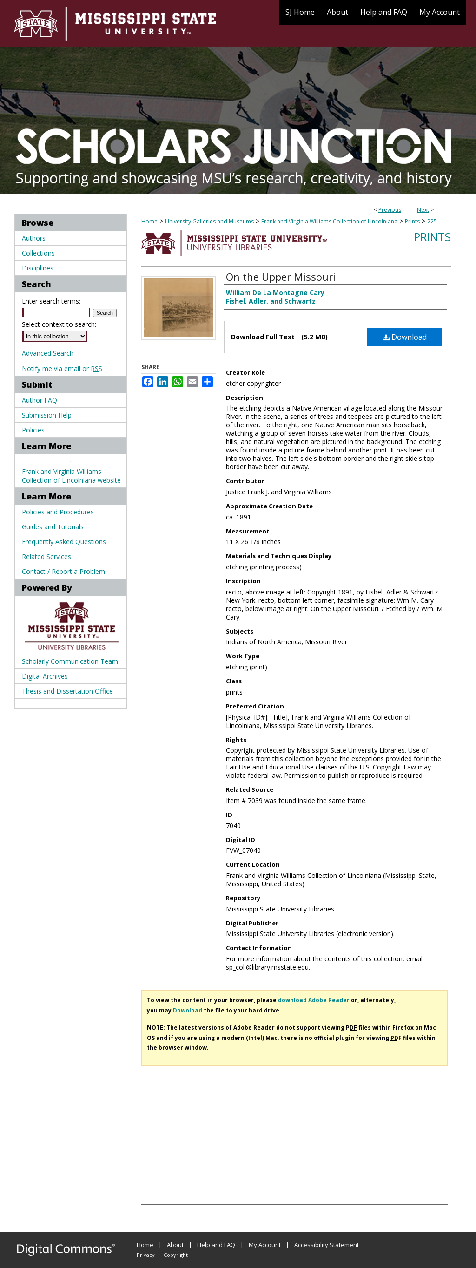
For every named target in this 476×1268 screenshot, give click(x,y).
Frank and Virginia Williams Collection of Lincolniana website (71, 476)
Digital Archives (45, 676)
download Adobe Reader (314, 1000)
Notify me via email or (62, 368)
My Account (265, 1245)
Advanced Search (47, 353)
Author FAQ (39, 400)
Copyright (176, 1254)
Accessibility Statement (326, 1245)
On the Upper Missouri (281, 276)
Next (423, 210)
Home (149, 221)
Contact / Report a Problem (63, 571)
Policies (33, 429)
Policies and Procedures (58, 511)
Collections (38, 253)
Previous (389, 210)
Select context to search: (59, 324)
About (175, 1245)
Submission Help (47, 415)
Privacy (146, 1254)
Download (405, 337)
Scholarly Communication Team (70, 661)
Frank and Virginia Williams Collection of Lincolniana (329, 221)
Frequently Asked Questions (64, 541)
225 (432, 221)
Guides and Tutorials (53, 526)
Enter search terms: (51, 301)
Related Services (46, 556)
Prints (412, 221)
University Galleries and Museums (209, 221)
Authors (34, 238)
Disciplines (37, 267)
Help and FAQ (216, 1245)
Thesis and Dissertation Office (67, 691)
